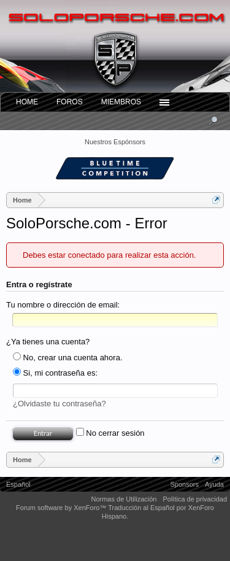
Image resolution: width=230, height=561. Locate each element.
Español (18, 484)
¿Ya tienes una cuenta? (48, 341)
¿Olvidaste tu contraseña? (59, 403)
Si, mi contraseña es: (55, 372)
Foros (69, 102)
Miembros (121, 102)
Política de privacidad (195, 499)
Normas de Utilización (123, 499)
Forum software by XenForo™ (62, 507)
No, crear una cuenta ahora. (68, 357)
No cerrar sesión (110, 433)
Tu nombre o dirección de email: (63, 304)
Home (27, 102)
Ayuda (214, 484)
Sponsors (185, 484)
